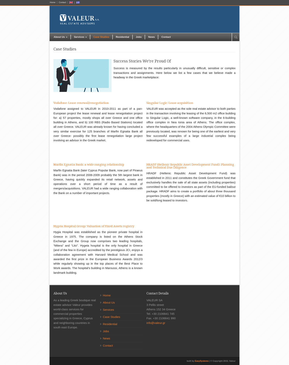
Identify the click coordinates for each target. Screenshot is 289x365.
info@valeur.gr (155, 322)
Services (80, 36)
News (151, 36)
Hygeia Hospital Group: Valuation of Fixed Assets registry (93, 226)
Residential (122, 36)
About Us (60, 36)
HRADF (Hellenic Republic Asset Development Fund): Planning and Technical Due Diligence (190, 166)
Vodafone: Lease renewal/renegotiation (81, 103)
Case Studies (101, 36)
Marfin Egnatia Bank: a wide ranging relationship (88, 164)
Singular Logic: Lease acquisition (169, 103)
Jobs (139, 36)
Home (52, 2)
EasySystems (202, 361)
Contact (62, 2)
